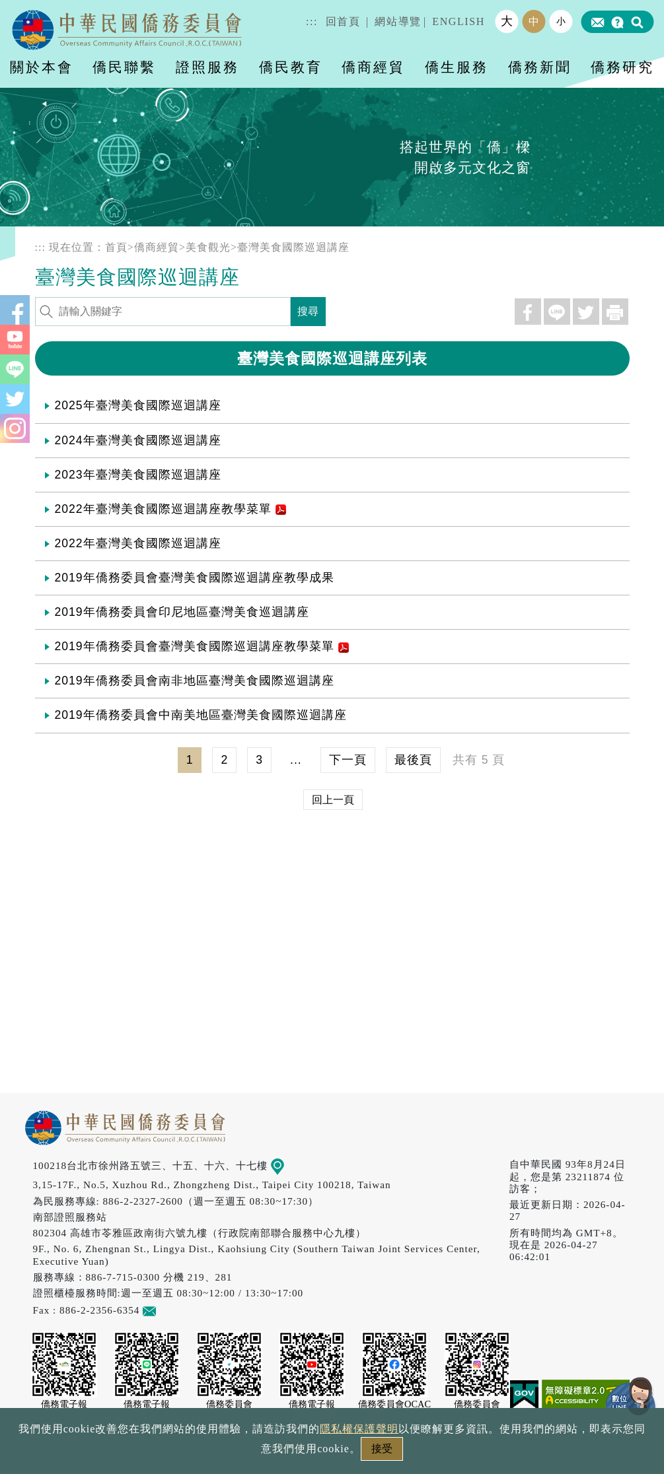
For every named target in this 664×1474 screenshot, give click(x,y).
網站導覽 (398, 21)
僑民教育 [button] (290, 67)
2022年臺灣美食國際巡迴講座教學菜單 (170, 509)
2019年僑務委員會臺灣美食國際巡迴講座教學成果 (194, 577)
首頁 (116, 247)
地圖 (286, 1165)
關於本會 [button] (41, 67)
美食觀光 (208, 247)
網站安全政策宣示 (383, 1452)
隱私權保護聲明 (275, 1452)
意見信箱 (168, 1310)
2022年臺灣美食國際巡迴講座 (138, 543)
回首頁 (343, 21)
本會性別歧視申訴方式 (508, 1452)
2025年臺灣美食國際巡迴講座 (138, 405)
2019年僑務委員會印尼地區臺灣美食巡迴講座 (182, 612)
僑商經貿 (156, 247)
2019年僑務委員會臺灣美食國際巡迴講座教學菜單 (202, 646)
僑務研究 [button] (622, 67)
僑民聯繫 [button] (124, 67)
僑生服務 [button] (456, 67)
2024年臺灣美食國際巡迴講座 (138, 440)
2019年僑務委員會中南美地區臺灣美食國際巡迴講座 (201, 714)
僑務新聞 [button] (540, 67)
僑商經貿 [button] (373, 67)
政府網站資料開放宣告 (156, 1452)
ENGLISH (458, 21)
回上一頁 (333, 799)
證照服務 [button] (207, 67)
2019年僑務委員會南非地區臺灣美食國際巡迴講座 (194, 680)
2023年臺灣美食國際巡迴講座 (138, 474)
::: (312, 21)
